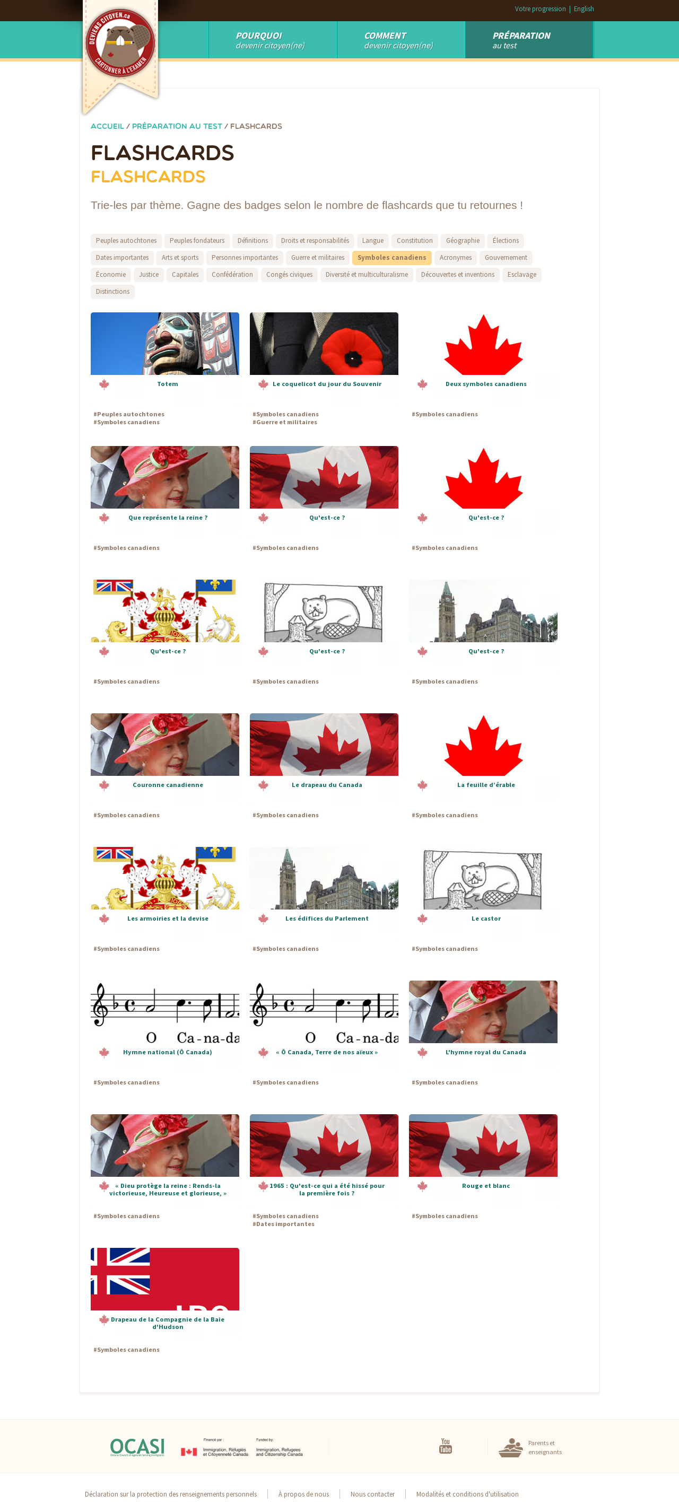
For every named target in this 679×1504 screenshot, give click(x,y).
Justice (149, 274)
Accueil (107, 127)
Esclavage (522, 274)
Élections (506, 240)
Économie (111, 274)
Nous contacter (373, 1494)
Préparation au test (177, 127)
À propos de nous (303, 1494)
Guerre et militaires (317, 257)
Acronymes (456, 257)
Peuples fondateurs (197, 240)
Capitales (185, 274)
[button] (165, 358)
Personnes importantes (245, 257)
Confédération (232, 274)
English (584, 8)
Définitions (253, 240)
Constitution (415, 240)
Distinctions (112, 291)
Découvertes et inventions (457, 274)
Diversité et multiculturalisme (367, 274)
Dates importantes (122, 257)
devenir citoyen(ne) (398, 40)
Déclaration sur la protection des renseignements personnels (171, 1494)
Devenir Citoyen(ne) (270, 40)
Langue (373, 240)
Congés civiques (289, 274)
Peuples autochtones (126, 240)
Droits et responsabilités (315, 240)
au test (521, 40)
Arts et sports (180, 257)
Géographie (463, 240)
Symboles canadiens (392, 257)
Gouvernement (506, 257)
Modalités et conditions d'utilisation (467, 1494)
